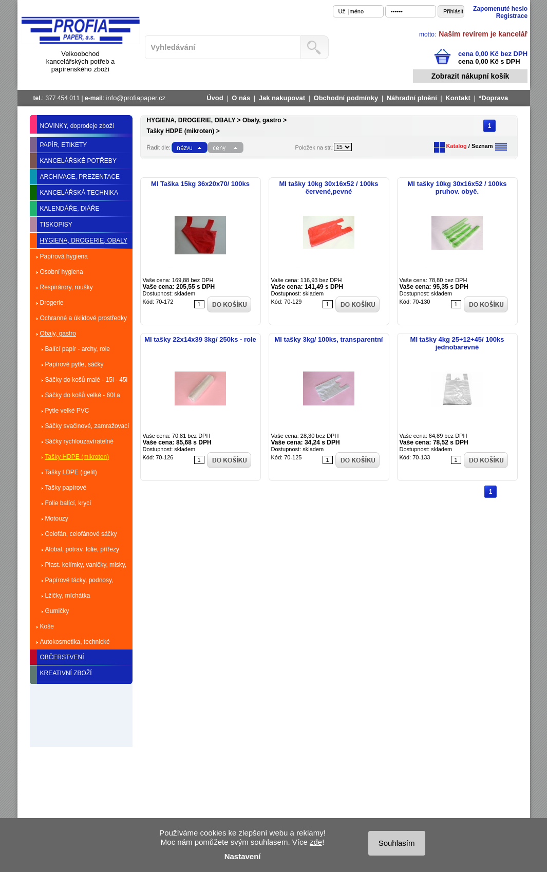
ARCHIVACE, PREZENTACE (80, 176)
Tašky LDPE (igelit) (71, 472)
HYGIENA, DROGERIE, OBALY (83, 240)
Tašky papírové (66, 487)
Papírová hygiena (64, 256)
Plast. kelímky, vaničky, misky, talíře (86, 566)
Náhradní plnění (412, 98)
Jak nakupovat (282, 98)
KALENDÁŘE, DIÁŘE (70, 208)
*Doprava (493, 98)
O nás (241, 98)
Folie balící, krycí (68, 503)
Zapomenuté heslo (500, 8)
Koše (47, 626)
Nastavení (242, 856)
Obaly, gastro (58, 333)
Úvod (214, 98)
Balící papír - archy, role (77, 348)
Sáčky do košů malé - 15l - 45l (86, 379)
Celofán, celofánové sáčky (81, 533)
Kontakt (457, 98)
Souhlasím (397, 843)
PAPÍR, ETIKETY (63, 145)
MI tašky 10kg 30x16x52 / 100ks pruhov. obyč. (457, 187)
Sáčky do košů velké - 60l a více (82, 397)
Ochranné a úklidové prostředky (83, 318)
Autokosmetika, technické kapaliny (75, 644)
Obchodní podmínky (346, 98)
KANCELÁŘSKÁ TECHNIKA (79, 192)
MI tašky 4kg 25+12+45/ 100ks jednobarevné (457, 343)
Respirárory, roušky (66, 287)
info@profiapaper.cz (135, 98)
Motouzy (56, 518)
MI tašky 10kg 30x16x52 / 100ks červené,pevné (329, 187)
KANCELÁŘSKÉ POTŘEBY (78, 160)
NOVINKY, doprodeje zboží (77, 125)
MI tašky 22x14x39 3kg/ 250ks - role (200, 339)
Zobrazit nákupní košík (470, 76)
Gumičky (57, 611)
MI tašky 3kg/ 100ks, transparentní (329, 339)
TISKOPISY (56, 224)
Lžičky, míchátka (67, 595)
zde (316, 842)
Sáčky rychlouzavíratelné (79, 441)
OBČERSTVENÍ (62, 657)
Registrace (511, 16)
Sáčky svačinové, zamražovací (87, 426)
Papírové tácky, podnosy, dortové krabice (79, 582)
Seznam (482, 146)
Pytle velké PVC (67, 410)
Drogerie (52, 302)
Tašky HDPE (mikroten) (77, 456)
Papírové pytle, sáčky (74, 364)
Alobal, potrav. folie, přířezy (82, 549)
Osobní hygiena (61, 271)
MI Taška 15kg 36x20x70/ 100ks (200, 184)
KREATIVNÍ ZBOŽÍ (66, 673)
